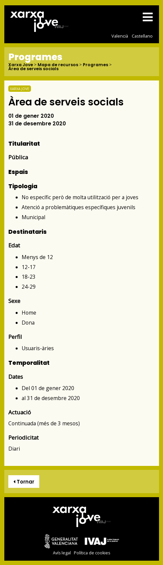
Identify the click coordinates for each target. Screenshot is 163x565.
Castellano (142, 36)
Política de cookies (92, 553)
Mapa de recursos (58, 65)
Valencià (119, 36)
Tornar (23, 481)
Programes (95, 65)
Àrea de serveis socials (33, 69)
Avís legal (62, 553)
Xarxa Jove (20, 65)
